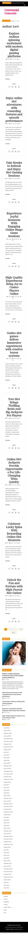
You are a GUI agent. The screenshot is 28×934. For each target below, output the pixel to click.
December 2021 (8, 869)
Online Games (7, 907)
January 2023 (7, 833)
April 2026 (6, 728)
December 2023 (8, 804)
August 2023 (7, 814)
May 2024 (6, 790)
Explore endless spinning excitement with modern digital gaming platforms (12, 675)
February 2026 (8, 733)
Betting (6, 896)
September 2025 (8, 747)
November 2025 (8, 741)
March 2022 (7, 860)
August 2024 (7, 782)
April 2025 (6, 760)
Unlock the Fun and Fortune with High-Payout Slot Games (14, 586)
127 (21, 629)
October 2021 (7, 874)
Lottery (9, 239)
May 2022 (6, 855)
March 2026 (7, 730)
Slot (8, 59)
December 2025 (8, 738)
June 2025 (6, 755)
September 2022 (8, 844)
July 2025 (6, 752)
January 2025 (7, 768)
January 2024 (7, 801)
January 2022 (7, 866)
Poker (5, 910)
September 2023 (8, 812)
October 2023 (7, 809)
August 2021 (7, 879)
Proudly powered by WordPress (14, 927)
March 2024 (7, 795)
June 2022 (6, 852)
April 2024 (6, 793)
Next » (13, 632)
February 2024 (8, 798)
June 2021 (6, 885)
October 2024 (7, 776)
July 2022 (6, 850)
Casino (9, 296)
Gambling (6, 902)
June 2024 (6, 787)
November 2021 (8, 871)
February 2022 (8, 863)
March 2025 (7, 763)
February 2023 (8, 831)
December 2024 (8, 771)
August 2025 (7, 749)
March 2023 (7, 828)
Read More (7, 79)
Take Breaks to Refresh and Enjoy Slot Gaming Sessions (14, 169)
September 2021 (8, 877)
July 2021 (6, 882)
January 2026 (7, 736)
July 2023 (6, 817)
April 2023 (6, 825)
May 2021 (6, 888)
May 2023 (6, 822)
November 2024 (8, 774)
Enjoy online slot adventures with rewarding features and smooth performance (12, 694)
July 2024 (6, 785)
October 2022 (7, 841)
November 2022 (8, 839)
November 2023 (8, 806)
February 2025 (8, 766)
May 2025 (6, 757)
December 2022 (8, 836)
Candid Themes (18, 929)
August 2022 (7, 847)
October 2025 (7, 744)
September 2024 (8, 779)
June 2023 (6, 820)
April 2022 (6, 858)
